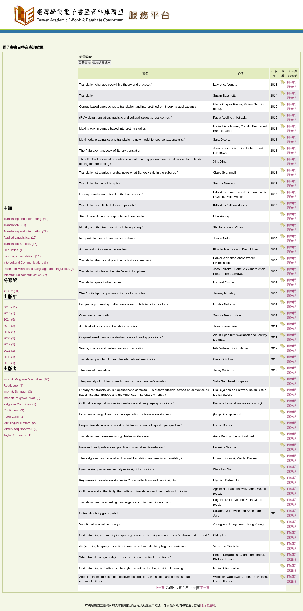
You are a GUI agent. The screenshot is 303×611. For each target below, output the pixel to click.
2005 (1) (9, 357)
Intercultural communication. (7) (25, 275)
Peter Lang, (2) (14, 416)
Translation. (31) (15, 225)
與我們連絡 (207, 605)
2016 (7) (9, 313)
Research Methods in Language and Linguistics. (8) (39, 269)
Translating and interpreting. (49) (26, 219)
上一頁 (159, 587)
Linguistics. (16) (14, 250)
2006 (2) (9, 338)
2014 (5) (9, 319)
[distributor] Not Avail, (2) (21, 429)
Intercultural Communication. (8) (26, 262)
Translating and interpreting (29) (26, 231)
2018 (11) (10, 307)
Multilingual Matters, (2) (20, 423)
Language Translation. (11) (22, 256)
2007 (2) (9, 332)
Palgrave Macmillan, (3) (20, 404)
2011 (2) (9, 350)
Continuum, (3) (14, 410)
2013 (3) (9, 326)
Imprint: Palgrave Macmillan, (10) (26, 379)
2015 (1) (9, 363)
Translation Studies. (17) (20, 244)
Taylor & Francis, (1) (17, 435)
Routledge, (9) (13, 385)
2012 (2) (9, 344)
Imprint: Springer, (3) (18, 391)
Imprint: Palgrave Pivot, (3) (22, 398)
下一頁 (204, 587)
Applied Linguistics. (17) (20, 237)
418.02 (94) (11, 291)
